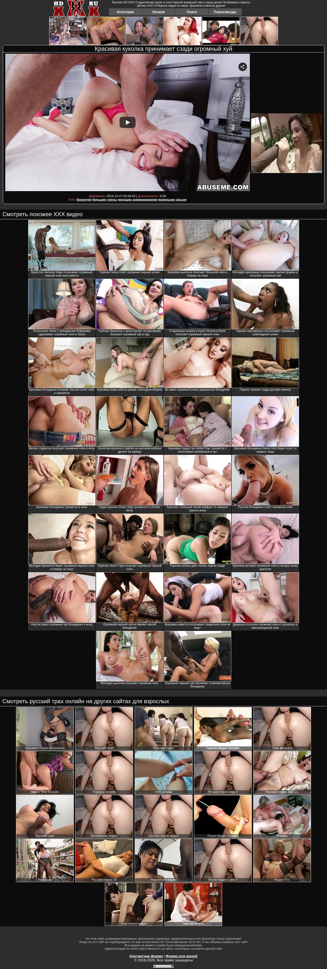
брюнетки (83, 199)
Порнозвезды (225, 12)
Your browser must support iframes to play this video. (127, 123)
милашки (125, 199)
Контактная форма (146, 956)
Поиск (192, 12)
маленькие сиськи (172, 199)
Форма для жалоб (181, 956)
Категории (125, 12)
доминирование (145, 199)
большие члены (104, 199)
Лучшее (158, 12)
